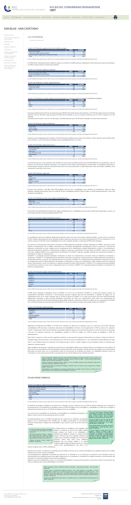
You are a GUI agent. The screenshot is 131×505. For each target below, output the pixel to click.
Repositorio (87, 17)
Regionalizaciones (31, 17)
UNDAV (99, 499)
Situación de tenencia (37, 40)
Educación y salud (10, 63)
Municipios (46, 17)
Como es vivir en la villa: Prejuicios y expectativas (10, 67)
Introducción (8, 35)
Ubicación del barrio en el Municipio (12, 38)
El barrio (7, 44)
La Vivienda (7, 49)
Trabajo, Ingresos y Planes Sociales (10, 56)
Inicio (6, 17)
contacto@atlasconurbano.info (12, 497)
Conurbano (16, 17)
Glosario (76, 17)
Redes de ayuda (9, 60)
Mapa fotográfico (10, 47)
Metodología (8, 42)
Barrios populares (62, 17)
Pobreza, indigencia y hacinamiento (11, 52)
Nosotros (100, 17)
